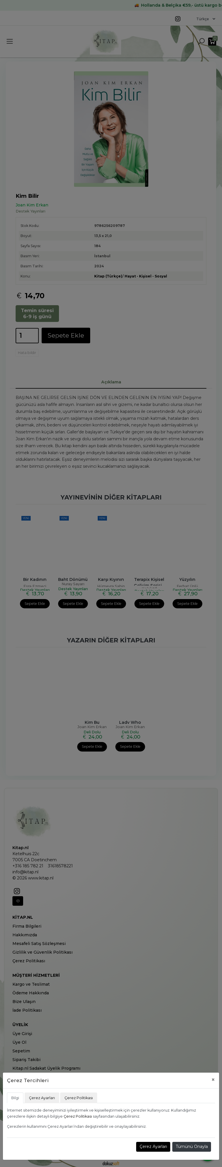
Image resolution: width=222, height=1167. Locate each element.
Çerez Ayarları (153, 1146)
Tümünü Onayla (192, 1146)
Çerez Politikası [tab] (78, 1098)
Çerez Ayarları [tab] (42, 1098)
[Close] (213, 1080)
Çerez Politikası (78, 1116)
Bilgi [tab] (15, 1098)
